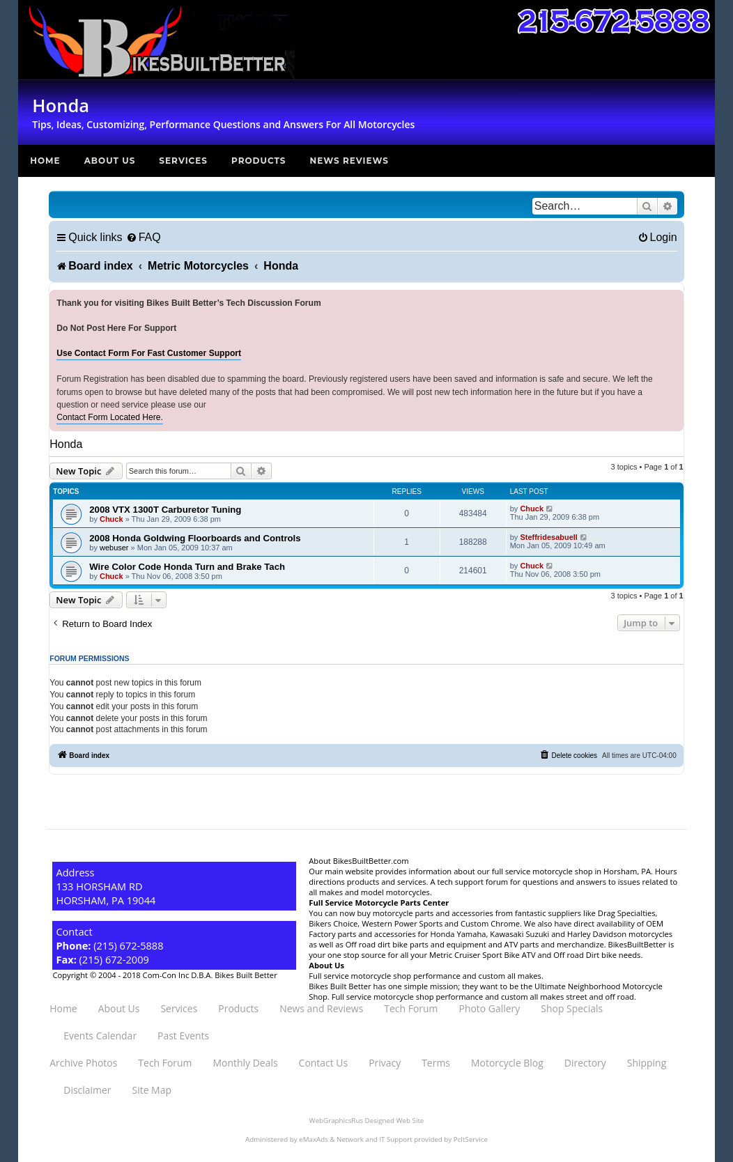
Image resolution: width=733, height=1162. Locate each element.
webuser (114, 547)
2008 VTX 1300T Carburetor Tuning (165, 509)
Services (183, 160)
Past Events (183, 1035)
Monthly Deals (245, 1062)
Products (258, 160)
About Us (110, 160)
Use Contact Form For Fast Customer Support (148, 353)
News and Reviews (321, 1008)
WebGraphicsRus (336, 1120)
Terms (436, 1062)
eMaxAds (313, 1139)
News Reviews (349, 160)
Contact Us (323, 1062)
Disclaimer (87, 1090)
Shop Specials (572, 1008)
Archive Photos (83, 1062)
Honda (65, 444)
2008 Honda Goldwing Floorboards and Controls (194, 538)
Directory (585, 1062)
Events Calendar (100, 1035)
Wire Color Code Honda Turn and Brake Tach (187, 566)
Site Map (151, 1090)
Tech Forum (411, 1008)
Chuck (111, 519)
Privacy (385, 1062)
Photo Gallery (489, 1008)
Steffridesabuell (549, 537)
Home (45, 160)
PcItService (471, 1139)
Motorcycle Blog (507, 1062)
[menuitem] (143, 237)
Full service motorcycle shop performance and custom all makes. (426, 975)
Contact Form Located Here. (109, 417)
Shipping (646, 1062)
